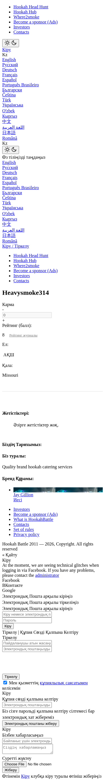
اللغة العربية (13, 127)
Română (9, 138)
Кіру (6, 49)
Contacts (21, 32)
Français (9, 74)
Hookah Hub (24, 12)
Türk (6, 100)
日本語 (9, 132)
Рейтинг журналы (23, 335)
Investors (21, 27)
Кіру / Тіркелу (15, 246)
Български (12, 89)
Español (9, 79)
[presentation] (38, 661)
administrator (47, 575)
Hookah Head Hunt (30, 6)
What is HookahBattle (33, 519)
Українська (12, 105)
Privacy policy (26, 534)
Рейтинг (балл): (17, 325)
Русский (10, 64)
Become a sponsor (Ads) (35, 22)
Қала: (7, 365)
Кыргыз (9, 116)
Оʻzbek (8, 110)
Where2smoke (26, 17)
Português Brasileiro (20, 84)
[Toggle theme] (10, 43)
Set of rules (23, 529)
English (9, 59)
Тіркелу (10, 677)
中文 (6, 121)
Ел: (5, 344)
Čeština (9, 94)
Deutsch (9, 69)
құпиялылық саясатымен (64, 682)
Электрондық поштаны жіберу (30, 724)
